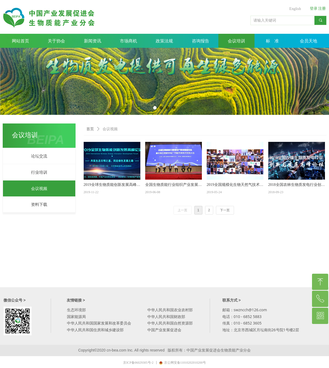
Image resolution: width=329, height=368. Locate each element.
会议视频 (110, 129)
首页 (90, 129)
